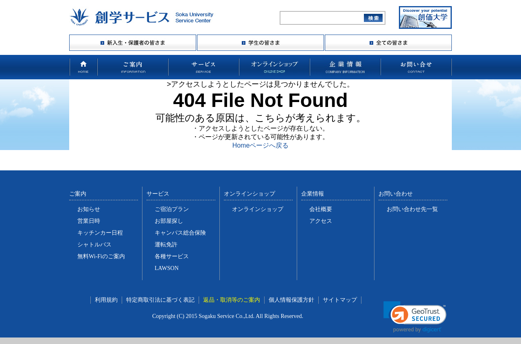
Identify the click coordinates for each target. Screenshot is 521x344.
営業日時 (88, 221)
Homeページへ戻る (260, 145)
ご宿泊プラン (172, 209)
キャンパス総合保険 (180, 233)
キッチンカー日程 (100, 233)
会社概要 (320, 209)
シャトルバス (94, 245)
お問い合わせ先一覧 (412, 209)
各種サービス (172, 256)
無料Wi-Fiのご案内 (101, 256)
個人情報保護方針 (291, 299)
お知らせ (88, 209)
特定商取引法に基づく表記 (160, 299)
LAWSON (167, 268)
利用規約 (106, 299)
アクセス (320, 221)
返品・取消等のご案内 (231, 299)
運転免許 (166, 245)
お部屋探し (169, 221)
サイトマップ (340, 299)
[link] (415, 316)
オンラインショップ (257, 209)
